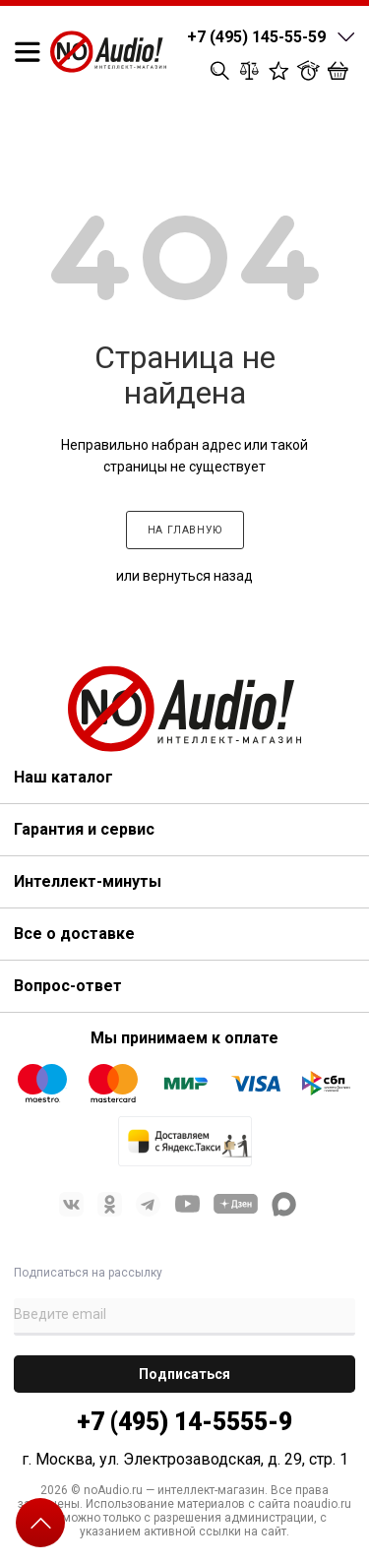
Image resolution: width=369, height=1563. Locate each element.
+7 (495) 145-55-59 (256, 37)
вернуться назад (198, 576)
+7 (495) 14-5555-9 (184, 1421)
